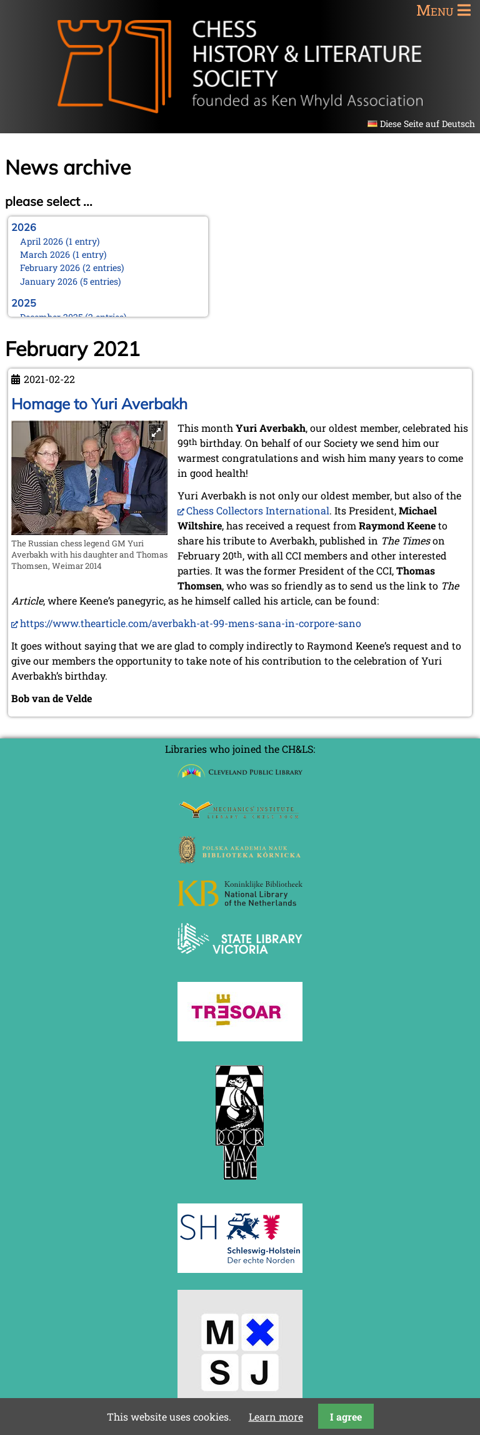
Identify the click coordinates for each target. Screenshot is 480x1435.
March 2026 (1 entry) (63, 254)
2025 (23, 303)
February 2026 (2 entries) (72, 267)
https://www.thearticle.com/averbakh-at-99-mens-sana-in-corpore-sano (190, 623)
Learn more (276, 1416)
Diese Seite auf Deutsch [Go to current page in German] (427, 124)
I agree (346, 1416)
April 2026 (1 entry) (60, 241)
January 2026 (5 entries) (70, 281)
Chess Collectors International (257, 510)
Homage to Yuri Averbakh (99, 403)
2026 (23, 227)
